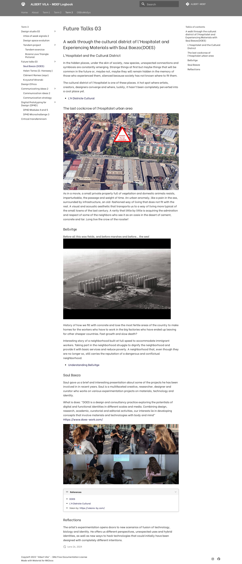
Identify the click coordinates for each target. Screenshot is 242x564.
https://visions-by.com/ (92, 507)
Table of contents (195, 26)
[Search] (159, 4)
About (35, 12)
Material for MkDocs (43, 560)
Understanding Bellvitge (83, 365)
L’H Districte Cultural (81, 98)
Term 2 (57, 12)
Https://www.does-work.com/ (83, 419)
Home (24, 12)
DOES (72, 498)
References (75, 491)
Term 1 (46, 12)
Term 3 (69, 12)
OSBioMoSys (84, 12)
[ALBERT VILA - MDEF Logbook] (23, 4)
